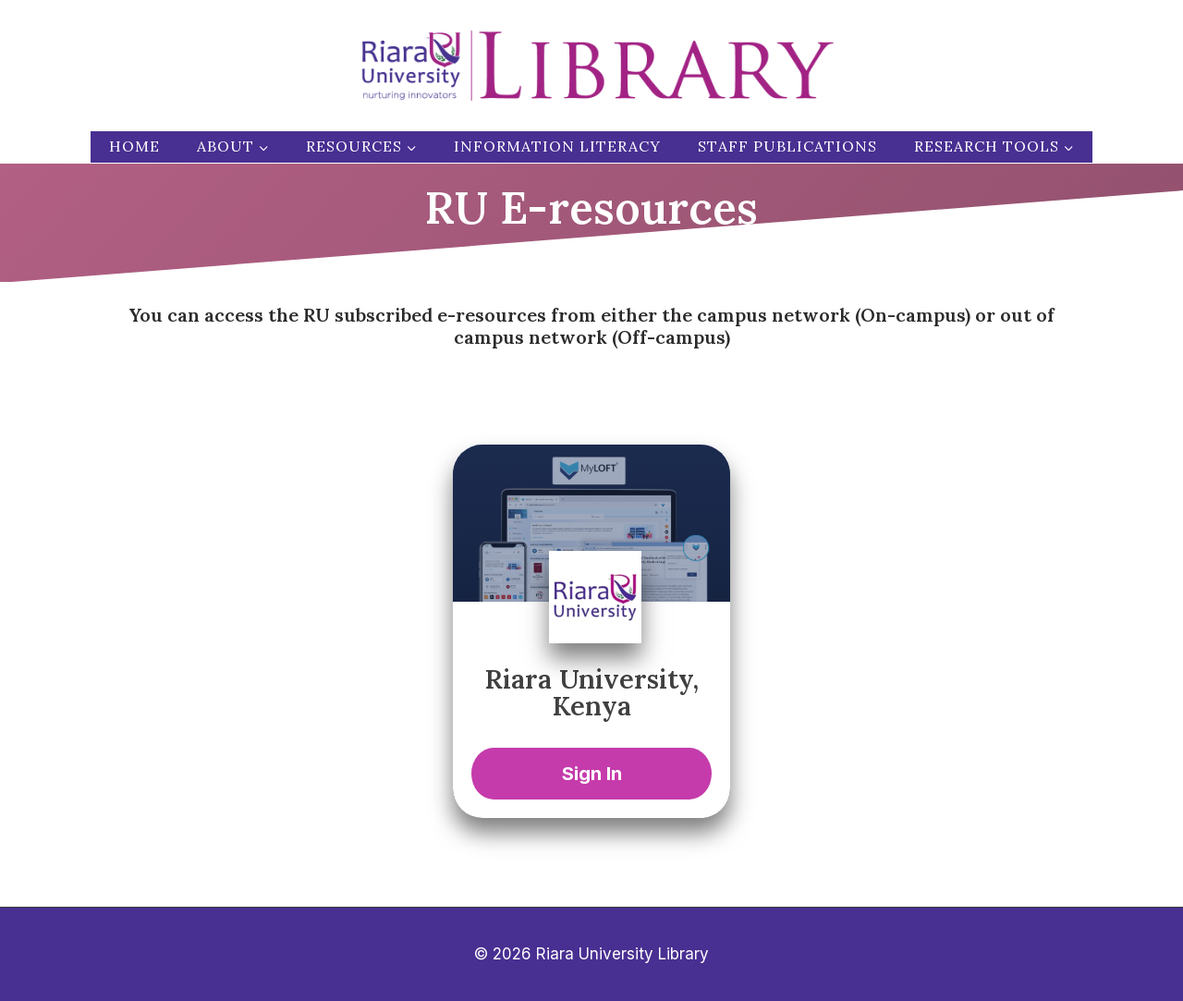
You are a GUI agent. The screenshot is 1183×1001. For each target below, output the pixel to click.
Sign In (592, 774)
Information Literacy (557, 146)
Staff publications (787, 146)
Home (134, 146)
